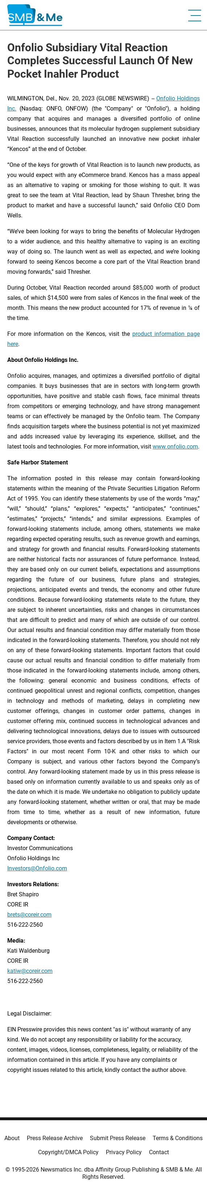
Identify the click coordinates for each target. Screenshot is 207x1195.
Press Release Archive (55, 1138)
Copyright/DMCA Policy (68, 1152)
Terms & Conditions (178, 1138)
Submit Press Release (117, 1138)
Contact (159, 1152)
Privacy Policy (124, 1152)
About (12, 1138)
